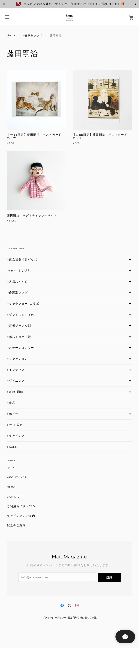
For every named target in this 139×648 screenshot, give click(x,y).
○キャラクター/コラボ (23, 303)
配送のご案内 (16, 525)
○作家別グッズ (32, 35)
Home (11, 35)
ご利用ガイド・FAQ (21, 506)
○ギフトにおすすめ (20, 314)
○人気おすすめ (17, 281)
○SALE (12, 447)
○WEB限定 (15, 425)
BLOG (11, 487)
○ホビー (12, 413)
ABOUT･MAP (17, 477)
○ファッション (17, 358)
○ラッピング (16, 435)
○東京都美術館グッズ (22, 259)
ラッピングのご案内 (21, 515)
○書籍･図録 (15, 391)
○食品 (11, 402)
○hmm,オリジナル (20, 270)
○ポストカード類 (19, 336)
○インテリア (16, 369)
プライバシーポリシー (54, 617)
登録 (109, 577)
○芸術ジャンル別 (19, 325)
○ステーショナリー (20, 347)
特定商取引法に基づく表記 (82, 617)
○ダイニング (16, 380)
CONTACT (14, 496)
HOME (11, 468)
